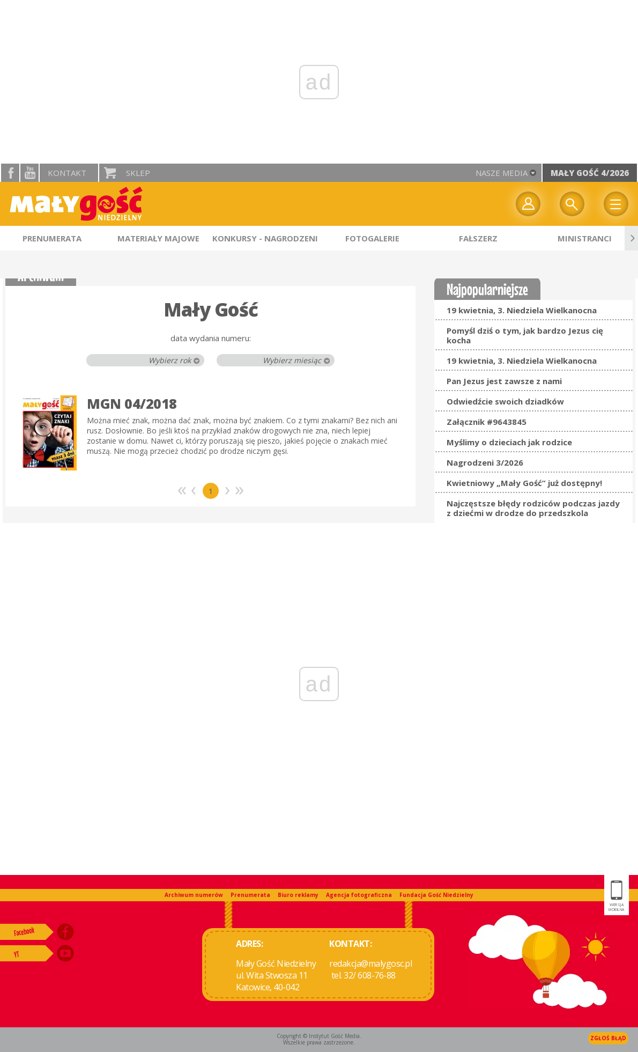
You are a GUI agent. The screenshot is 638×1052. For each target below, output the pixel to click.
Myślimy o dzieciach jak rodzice (509, 442)
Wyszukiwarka (572, 204)
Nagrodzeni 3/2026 (485, 462)
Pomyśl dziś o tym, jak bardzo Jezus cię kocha (525, 335)
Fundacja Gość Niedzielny (436, 895)
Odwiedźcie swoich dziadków (505, 401)
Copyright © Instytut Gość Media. (319, 1036)
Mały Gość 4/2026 (590, 172)
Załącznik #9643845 (486, 421)
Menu (616, 204)
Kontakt (67, 172)
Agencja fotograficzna (359, 895)
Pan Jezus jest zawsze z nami (504, 381)
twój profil (528, 204)
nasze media (502, 172)
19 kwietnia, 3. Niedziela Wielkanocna (522, 310)
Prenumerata (250, 895)
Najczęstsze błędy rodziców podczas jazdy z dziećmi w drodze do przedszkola (533, 508)
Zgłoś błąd (608, 1038)
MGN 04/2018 (132, 403)
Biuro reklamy (298, 895)
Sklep (138, 172)
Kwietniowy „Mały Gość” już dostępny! (524, 483)
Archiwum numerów (194, 895)
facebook (10, 173)
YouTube (29, 173)
